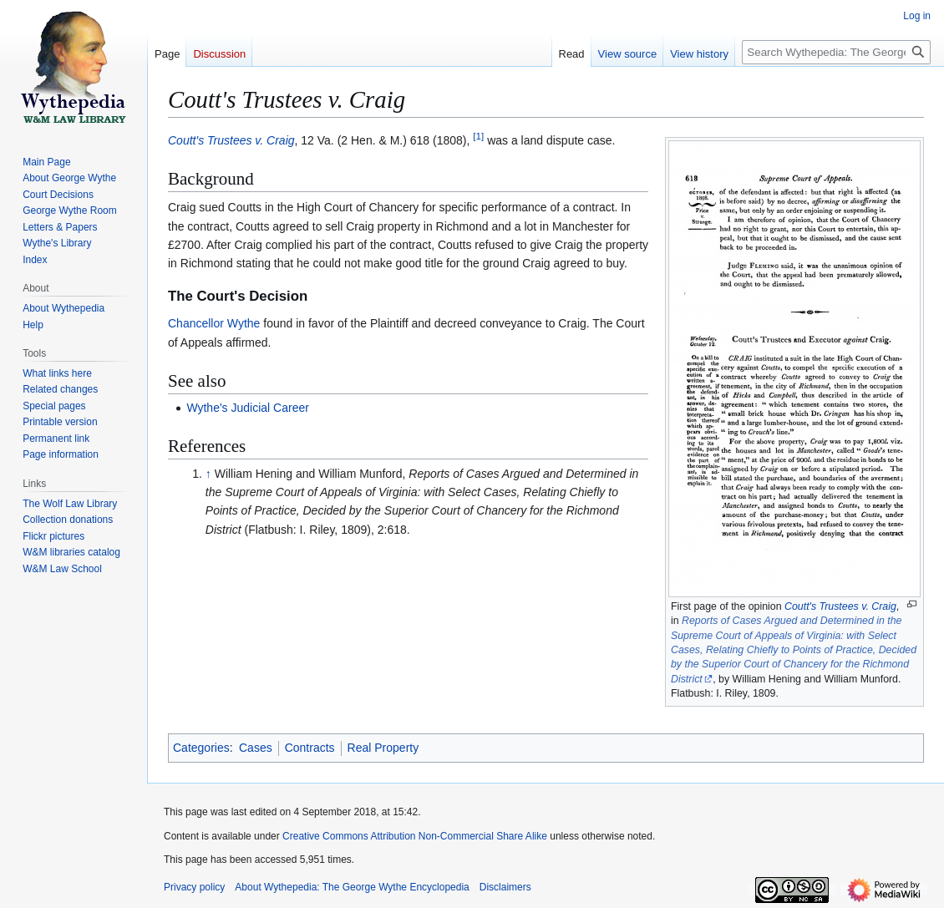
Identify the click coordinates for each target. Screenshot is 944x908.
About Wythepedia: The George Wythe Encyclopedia (352, 887)
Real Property (383, 747)
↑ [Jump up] (208, 473)
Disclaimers (505, 887)
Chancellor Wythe (214, 323)
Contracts (310, 747)
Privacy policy (194, 887)
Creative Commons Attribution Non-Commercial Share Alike (414, 836)
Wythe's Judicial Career (247, 407)
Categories (201, 747)
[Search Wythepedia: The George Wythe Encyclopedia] (836, 52)
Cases (255, 747)
